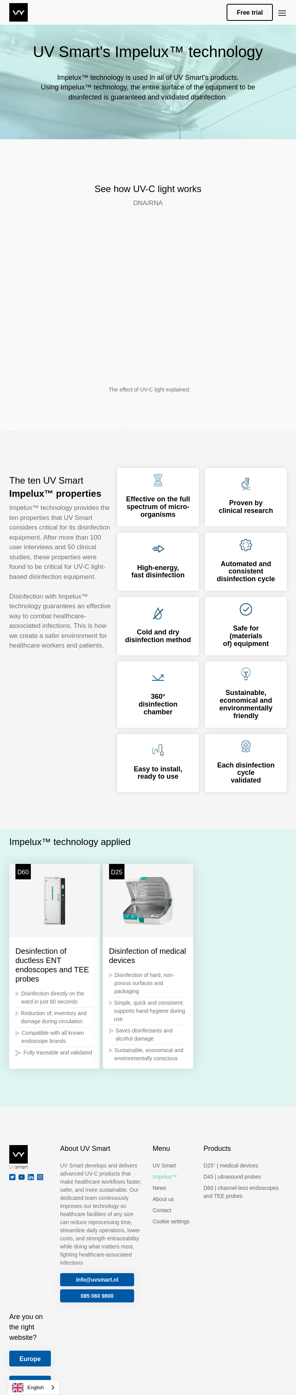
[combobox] (34, 1387)
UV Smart (164, 1165)
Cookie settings (171, 1221)
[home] (18, 12)
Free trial (250, 12)
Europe (29, 1359)
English (28, 1387)
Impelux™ (165, 1177)
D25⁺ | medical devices (231, 1165)
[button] (282, 12)
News (159, 1188)
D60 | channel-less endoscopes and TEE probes (241, 1192)
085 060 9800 (97, 1296)
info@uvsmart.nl (97, 1280)
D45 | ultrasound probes (232, 1177)
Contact (162, 1210)
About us (163, 1199)
